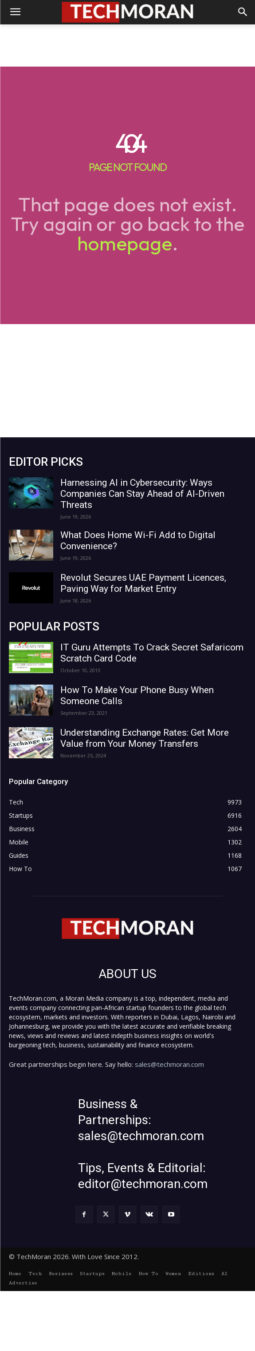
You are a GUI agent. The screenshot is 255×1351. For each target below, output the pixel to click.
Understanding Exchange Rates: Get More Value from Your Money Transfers (144, 738)
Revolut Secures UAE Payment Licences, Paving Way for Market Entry (143, 583)
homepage (124, 243)
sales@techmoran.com (169, 1064)
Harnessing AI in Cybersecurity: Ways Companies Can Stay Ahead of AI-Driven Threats (142, 493)
